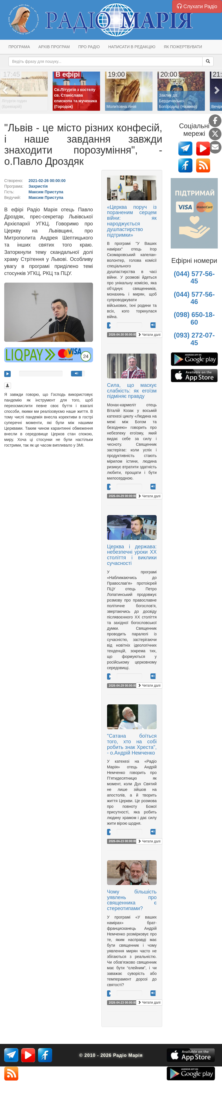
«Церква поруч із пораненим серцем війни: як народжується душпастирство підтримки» (132, 221)
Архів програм (54, 47)
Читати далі (149, 335)
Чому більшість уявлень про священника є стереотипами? (132, 900)
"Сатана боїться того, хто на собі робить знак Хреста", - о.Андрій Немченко (132, 744)
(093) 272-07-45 (194, 338)
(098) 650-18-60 (194, 318)
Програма (19, 47)
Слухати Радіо (197, 6)
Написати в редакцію (131, 47)
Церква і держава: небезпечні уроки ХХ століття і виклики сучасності (132, 555)
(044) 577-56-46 (194, 297)
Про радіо (89, 47)
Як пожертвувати (183, 47)
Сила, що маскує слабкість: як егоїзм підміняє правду (132, 390)
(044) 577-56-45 (194, 277)
